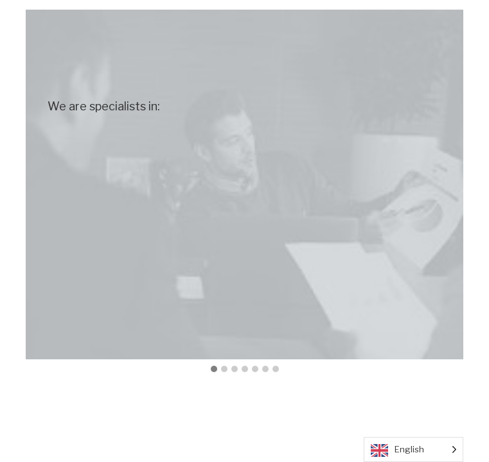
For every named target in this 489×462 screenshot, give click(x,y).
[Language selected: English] (413, 449)
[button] (214, 369)
